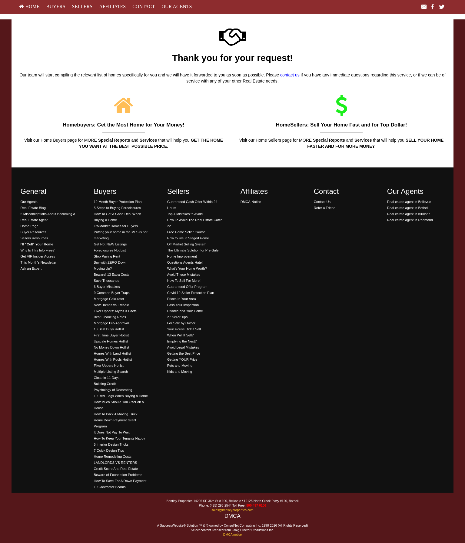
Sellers (82, 6)
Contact (143, 6)
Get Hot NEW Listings (110, 244)
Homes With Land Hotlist (112, 353)
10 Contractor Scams (110, 487)
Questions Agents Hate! (185, 262)
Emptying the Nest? (182, 341)
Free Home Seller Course (186, 232)
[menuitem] (29, 7)
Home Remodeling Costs (112, 456)
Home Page (29, 226)
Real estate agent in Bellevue (409, 202)
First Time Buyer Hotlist (111, 335)
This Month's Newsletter (39, 262)
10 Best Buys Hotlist (109, 329)
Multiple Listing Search (111, 371)
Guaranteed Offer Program (187, 286)
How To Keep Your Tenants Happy (119, 438)
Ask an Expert (31, 268)
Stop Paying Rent (107, 256)
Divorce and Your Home (185, 311)
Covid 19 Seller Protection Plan (190, 293)
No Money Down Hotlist (111, 347)
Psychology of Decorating (113, 390)
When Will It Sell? (180, 335)
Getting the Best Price (183, 353)
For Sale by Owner (181, 323)
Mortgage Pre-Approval (111, 323)
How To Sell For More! (184, 280)
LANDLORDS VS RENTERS (115, 462)
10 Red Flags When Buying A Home (121, 396)
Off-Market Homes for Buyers (116, 226)
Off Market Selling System (186, 244)
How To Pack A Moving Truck (116, 414)
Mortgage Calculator (109, 299)
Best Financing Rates (110, 317)
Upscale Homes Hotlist (111, 341)
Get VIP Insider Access (38, 256)
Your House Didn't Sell (184, 329)
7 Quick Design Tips (109, 450)
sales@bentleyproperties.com (232, 510)
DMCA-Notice (251, 202)
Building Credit (105, 384)
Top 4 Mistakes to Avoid (185, 214)
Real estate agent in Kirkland (408, 214)
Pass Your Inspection (183, 305)
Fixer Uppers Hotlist (109, 365)
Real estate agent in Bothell (408, 208)
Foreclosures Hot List (110, 250)
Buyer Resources (34, 232)
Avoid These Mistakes (183, 274)
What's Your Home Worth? (187, 268)
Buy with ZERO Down (110, 262)
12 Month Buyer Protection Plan (118, 202)
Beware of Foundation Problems (118, 475)
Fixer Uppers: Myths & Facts (115, 311)
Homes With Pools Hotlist (113, 359)
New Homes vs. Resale (111, 305)
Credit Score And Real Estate (116, 468)
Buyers (55, 6)
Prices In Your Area (181, 299)
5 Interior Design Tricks (111, 444)
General (33, 191)
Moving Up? (103, 268)
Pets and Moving (179, 365)
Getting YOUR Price (182, 359)
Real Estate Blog (33, 208)
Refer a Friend (325, 208)
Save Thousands (106, 280)
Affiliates (112, 6)
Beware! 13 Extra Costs (112, 274)
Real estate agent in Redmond (410, 220)
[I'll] (37, 244)
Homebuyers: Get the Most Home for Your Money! (123, 125)
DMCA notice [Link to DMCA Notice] (232, 534)
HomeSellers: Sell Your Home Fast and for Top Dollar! (341, 125)
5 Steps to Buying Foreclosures (117, 208)
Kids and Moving (179, 371)
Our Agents (176, 6)
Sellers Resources (34, 238)
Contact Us (322, 202)
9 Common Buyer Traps (112, 293)
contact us (290, 75)
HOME (29, 6)
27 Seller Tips (177, 317)
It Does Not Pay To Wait (112, 432)
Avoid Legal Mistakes (183, 347)
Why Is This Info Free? (38, 250)
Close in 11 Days (107, 377)
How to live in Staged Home (188, 238)
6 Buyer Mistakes (107, 286)
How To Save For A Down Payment (120, 481)
